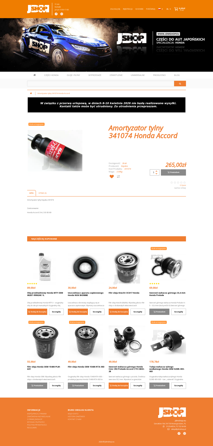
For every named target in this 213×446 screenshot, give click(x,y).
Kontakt (58, 7)
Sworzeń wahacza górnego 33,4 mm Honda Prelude (167, 293)
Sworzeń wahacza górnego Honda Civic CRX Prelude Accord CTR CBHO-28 (127, 369)
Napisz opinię (180, 188)
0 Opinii (183, 185)
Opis (31, 193)
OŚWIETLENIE (116, 75)
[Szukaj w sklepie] (100, 83)
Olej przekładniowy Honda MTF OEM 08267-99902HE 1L (45, 293)
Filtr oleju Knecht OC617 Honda (124, 292)
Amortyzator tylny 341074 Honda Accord (53, 93)
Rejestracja (128, 9)
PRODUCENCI (159, 75)
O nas (57, 4)
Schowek (139, 9)
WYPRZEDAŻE (94, 75)
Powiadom (173, 172)
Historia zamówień (76, 416)
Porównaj (150, 9)
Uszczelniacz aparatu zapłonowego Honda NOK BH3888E (86, 293)
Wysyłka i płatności (36, 422)
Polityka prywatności (37, 425)
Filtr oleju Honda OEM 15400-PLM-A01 (43, 367)
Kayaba (124, 166)
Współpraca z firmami (37, 414)
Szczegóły (56, 312)
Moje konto (73, 414)
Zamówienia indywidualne (38, 416)
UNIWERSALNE (138, 75)
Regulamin (32, 427)
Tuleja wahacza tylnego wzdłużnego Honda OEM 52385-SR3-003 (167, 369)
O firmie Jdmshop (34, 419)
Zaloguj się (115, 9)
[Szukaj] (180, 83)
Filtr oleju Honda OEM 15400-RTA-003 (86, 366)
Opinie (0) (42, 193)
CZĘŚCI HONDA (51, 75)
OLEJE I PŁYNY (73, 75)
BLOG (177, 75)
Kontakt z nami (74, 419)
